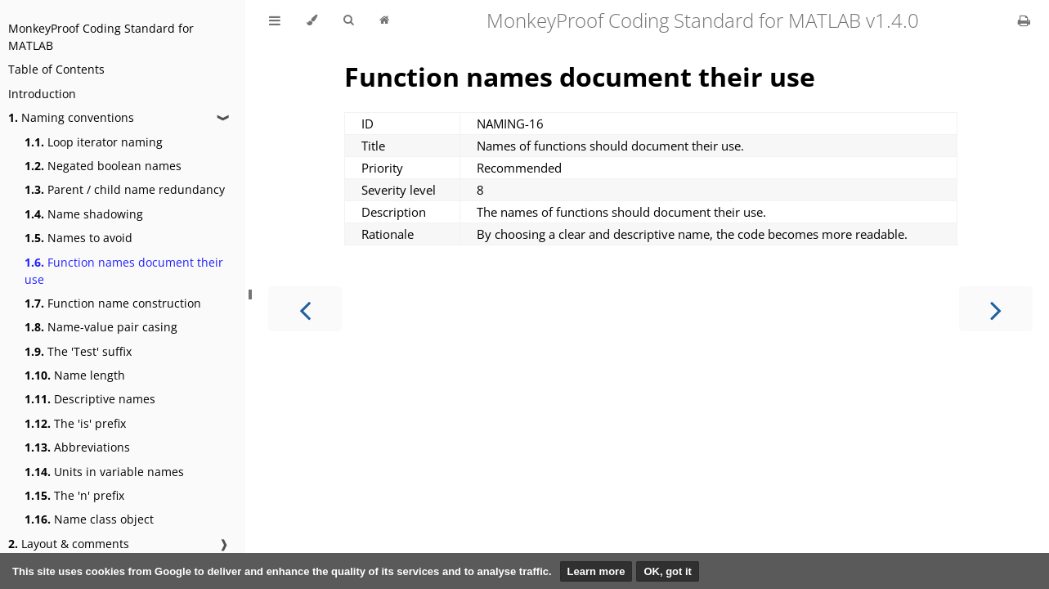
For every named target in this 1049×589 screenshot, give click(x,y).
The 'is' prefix (75, 423)
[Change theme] (312, 20)
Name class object (89, 519)
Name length (75, 375)
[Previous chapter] (305, 308)
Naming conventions (71, 117)
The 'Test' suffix (78, 351)
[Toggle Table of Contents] (275, 20)
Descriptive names (90, 399)
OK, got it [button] (667, 571)
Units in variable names (104, 471)
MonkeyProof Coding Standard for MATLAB (101, 36)
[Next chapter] (996, 308)
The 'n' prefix (74, 495)
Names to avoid (78, 237)
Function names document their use (124, 270)
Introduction (42, 93)
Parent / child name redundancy (125, 189)
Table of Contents (56, 69)
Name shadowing (84, 214)
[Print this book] (1024, 20)
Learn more (596, 571)
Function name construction (113, 303)
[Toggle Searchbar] (348, 20)
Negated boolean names (103, 165)
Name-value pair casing (101, 327)
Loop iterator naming (94, 142)
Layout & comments (68, 543)
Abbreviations (77, 447)
